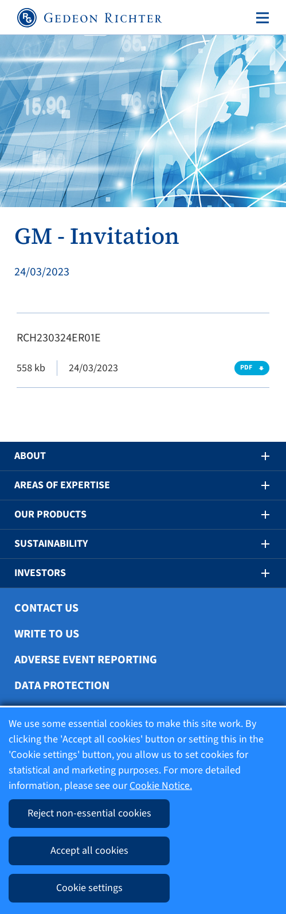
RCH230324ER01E (59, 338)
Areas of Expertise (62, 485)
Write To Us (46, 634)
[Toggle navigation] (260, 17)
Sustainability (51, 543)
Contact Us (46, 608)
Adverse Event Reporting (85, 660)
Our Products (50, 514)
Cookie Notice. (161, 786)
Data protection (61, 685)
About (30, 456)
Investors (40, 573)
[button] (257, 456)
